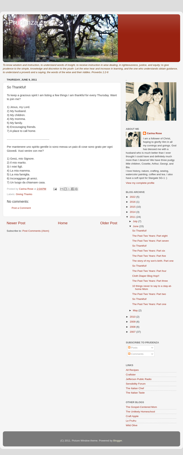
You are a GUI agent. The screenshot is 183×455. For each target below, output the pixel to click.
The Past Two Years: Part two (149, 294)
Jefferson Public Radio (139, 379)
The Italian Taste (135, 392)
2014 (133, 212)
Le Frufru (131, 420)
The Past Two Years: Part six (148, 250)
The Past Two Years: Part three (150, 280)
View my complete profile (140, 183)
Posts (133, 347)
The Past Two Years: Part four (149, 270)
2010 (133, 316)
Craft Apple (132, 416)
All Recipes (132, 370)
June (136, 226)
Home (62, 223)
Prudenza (23, 22)
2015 (133, 206)
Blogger (117, 440)
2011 (133, 216)
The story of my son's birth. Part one (152, 260)
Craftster (131, 374)
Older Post (108, 223)
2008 (133, 326)
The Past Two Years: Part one (149, 304)
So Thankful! (139, 230)
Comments (136, 354)
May (135, 310)
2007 (133, 331)
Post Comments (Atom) (35, 230)
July (135, 221)
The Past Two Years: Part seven (150, 240)
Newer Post (16, 223)
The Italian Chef (135, 388)
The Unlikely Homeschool (140, 411)
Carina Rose (154, 133)
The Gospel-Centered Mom (141, 407)
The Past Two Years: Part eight (150, 235)
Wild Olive (131, 425)
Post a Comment (21, 208)
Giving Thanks (24, 194)
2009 (133, 321)
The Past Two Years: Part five (149, 255)
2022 (133, 196)
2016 (133, 201)
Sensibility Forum (136, 383)
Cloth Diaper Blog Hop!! (145, 275)
